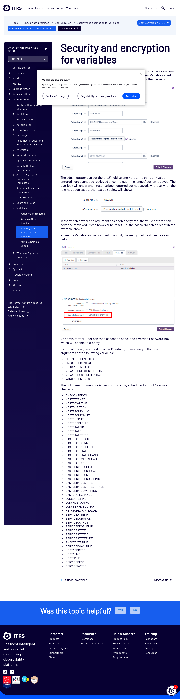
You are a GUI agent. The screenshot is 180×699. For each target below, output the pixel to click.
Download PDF (69, 28)
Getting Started (21, 67)
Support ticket (121, 657)
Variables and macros (32, 213)
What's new (71, 7)
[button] (172, 691)
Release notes (54, 7)
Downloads (87, 638)
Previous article (76, 580)
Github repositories (92, 643)
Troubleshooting (22, 274)
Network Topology (27, 154)
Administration (21, 94)
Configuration (20, 99)
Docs (15, 22)
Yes (120, 610)
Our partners (56, 652)
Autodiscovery (24, 119)
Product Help (120, 638)
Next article (163, 580)
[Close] (140, 74)
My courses (151, 643)
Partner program (58, 648)
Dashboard (151, 638)
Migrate (16, 83)
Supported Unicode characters (27, 190)
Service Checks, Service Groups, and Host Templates (30, 179)
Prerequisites (20, 72)
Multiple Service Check (29, 243)
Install (16, 78)
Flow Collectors (25, 129)
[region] (91, 87)
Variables (21, 208)
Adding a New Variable (28, 220)
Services (54, 643)
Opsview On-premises (36, 22)
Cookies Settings (55, 96)
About (52, 657)
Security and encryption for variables (98, 22)
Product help (34, 7)
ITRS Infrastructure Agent (23, 302)
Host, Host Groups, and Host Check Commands (29, 142)
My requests (120, 652)
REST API (17, 285)
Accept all (131, 96)
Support (151, 7)
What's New (15, 306)
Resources (151, 652)
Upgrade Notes (21, 88)
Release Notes (16, 311)
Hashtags (21, 135)
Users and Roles (25, 202)
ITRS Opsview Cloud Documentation (30, 28)
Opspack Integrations (28, 160)
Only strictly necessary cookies (98, 96)
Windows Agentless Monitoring (28, 254)
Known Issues (16, 315)
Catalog (149, 648)
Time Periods (24, 197)
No (135, 610)
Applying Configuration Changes (29, 106)
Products (54, 638)
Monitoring (18, 263)
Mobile (16, 279)
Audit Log (22, 114)
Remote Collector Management (26, 167)
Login (172, 7)
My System (22, 149)
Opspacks (18, 269)
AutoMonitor (23, 124)
